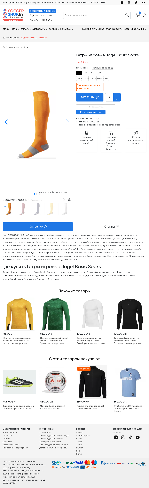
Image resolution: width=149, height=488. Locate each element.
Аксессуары (38, 29)
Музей (127, 29)
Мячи (14, 29)
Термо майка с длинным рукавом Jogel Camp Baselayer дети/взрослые (91, 341)
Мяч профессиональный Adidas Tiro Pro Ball (52, 407)
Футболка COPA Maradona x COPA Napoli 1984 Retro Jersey (129, 409)
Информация (137, 29)
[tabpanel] (74, 257)
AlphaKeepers (83, 435)
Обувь (6, 29)
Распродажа (12, 38)
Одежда (53, 29)
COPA (79, 438)
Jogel (26, 47)
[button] (5, 122)
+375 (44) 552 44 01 (41, 20)
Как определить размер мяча (53, 445)
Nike (78, 451)
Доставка (7, 441)
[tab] (79, 73)
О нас (101, 29)
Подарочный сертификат (34, 38)
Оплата (6, 438)
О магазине (45, 432)
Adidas (79, 432)
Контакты (117, 29)
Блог (108, 29)
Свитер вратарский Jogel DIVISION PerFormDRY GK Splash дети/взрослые (17, 341)
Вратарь (25, 29)
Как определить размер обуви (54, 435)
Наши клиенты (89, 29)
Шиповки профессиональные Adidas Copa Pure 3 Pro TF (18, 407)
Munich (79, 448)
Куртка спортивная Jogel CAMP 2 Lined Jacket (90, 407)
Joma (79, 445)
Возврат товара (10, 445)
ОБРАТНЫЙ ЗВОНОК (42, 11)
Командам (65, 29)
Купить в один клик (91, 112)
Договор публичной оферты (53, 448)
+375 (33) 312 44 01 (41, 15)
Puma (79, 454)
